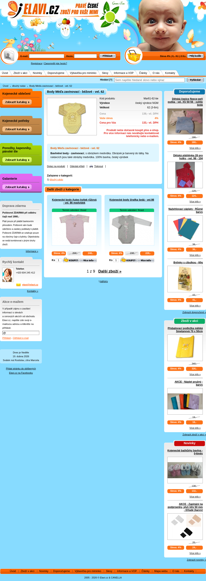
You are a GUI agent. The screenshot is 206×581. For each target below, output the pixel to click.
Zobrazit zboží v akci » (194, 434)
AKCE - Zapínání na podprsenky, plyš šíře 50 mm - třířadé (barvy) (185, 507)
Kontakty (170, 73)
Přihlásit (6, 338)
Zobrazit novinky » (196, 560)
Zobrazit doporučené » (194, 312)
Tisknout (98, 166)
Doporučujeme (56, 73)
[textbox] (149, 80)
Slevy (105, 73)
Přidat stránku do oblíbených (21, 368)
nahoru (104, 281)
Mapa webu (161, 571)
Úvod (5, 73)
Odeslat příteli (77, 166)
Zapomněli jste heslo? (55, 63)
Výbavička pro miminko (83, 73)
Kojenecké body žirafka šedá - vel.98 (131, 199)
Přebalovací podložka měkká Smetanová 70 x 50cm (185, 330)
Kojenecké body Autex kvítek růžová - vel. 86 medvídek (74, 201)
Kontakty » (32, 291)
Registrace (36, 63)
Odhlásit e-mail (21, 338)
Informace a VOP (124, 73)
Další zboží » (109, 271)
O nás (156, 73)
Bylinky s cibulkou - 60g (188, 262)
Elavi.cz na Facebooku (21, 373)
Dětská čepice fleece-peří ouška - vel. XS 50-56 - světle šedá (185, 101)
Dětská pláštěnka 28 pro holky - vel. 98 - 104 (188, 157)
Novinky (37, 73)
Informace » (32, 251)
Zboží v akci (20, 73)
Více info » (195, 148)
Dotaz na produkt (56, 166)
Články (143, 73)
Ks (53, 260)
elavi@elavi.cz (30, 284)
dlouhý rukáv (19, 86)
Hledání (104, 79)
